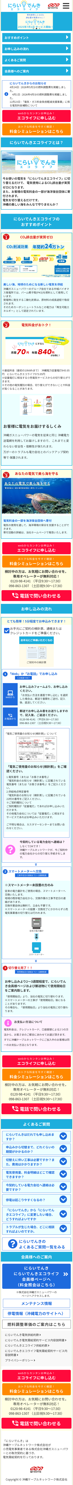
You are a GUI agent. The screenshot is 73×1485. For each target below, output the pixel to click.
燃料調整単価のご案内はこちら (36, 1324)
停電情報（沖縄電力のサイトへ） (36, 1313)
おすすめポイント (17, 37)
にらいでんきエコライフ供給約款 (26, 1345)
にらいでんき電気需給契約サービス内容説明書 (34, 1340)
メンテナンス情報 (36, 1303)
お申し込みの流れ (17, 49)
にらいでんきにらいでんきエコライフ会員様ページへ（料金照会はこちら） (36, 1276)
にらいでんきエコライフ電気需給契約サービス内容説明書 (36, 1353)
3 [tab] (40, 29)
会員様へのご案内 (17, 71)
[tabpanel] (36, 21)
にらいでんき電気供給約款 (22, 1335)
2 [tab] (36, 29)
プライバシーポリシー (19, 1360)
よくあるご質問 (15, 60)
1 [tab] (33, 29)
